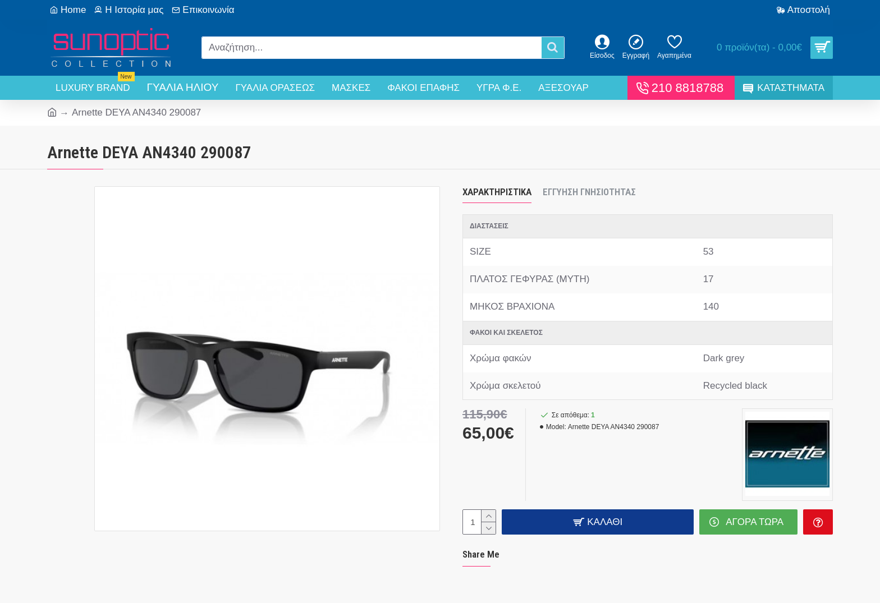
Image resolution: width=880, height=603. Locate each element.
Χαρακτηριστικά (496, 191)
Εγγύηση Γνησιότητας (589, 191)
